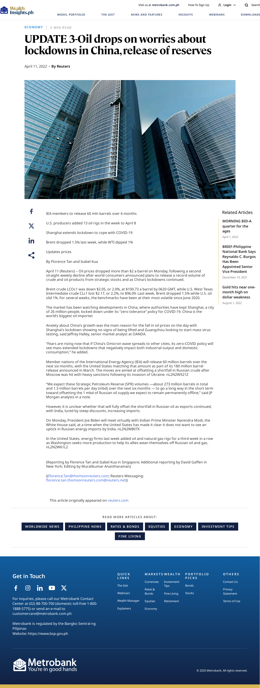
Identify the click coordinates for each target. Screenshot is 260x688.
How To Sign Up (198, 5)
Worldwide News (42, 526)
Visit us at (158, 5)
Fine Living (129, 536)
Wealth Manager (128, 601)
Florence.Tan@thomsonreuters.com (78, 475)
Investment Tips (218, 526)
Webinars (123, 593)
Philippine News (85, 526)
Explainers (124, 608)
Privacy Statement (230, 591)
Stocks (189, 593)
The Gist (122, 585)
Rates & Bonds (125, 526)
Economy (183, 526)
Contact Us (230, 582)
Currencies (152, 582)
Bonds (189, 585)
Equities (156, 526)
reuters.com (118, 500)
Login (227, 5)
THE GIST (108, 14)
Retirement (171, 601)
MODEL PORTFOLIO (71, 14)
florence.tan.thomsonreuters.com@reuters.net (86, 480)
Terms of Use (231, 601)
